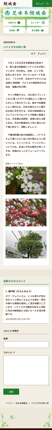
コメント (9, 352)
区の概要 (38, 30)
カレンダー (38, 22)
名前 (5, 338)
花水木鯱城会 (21, 403)
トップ (9, 403)
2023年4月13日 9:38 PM (18, 319)
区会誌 (14, 30)
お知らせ (14, 22)
